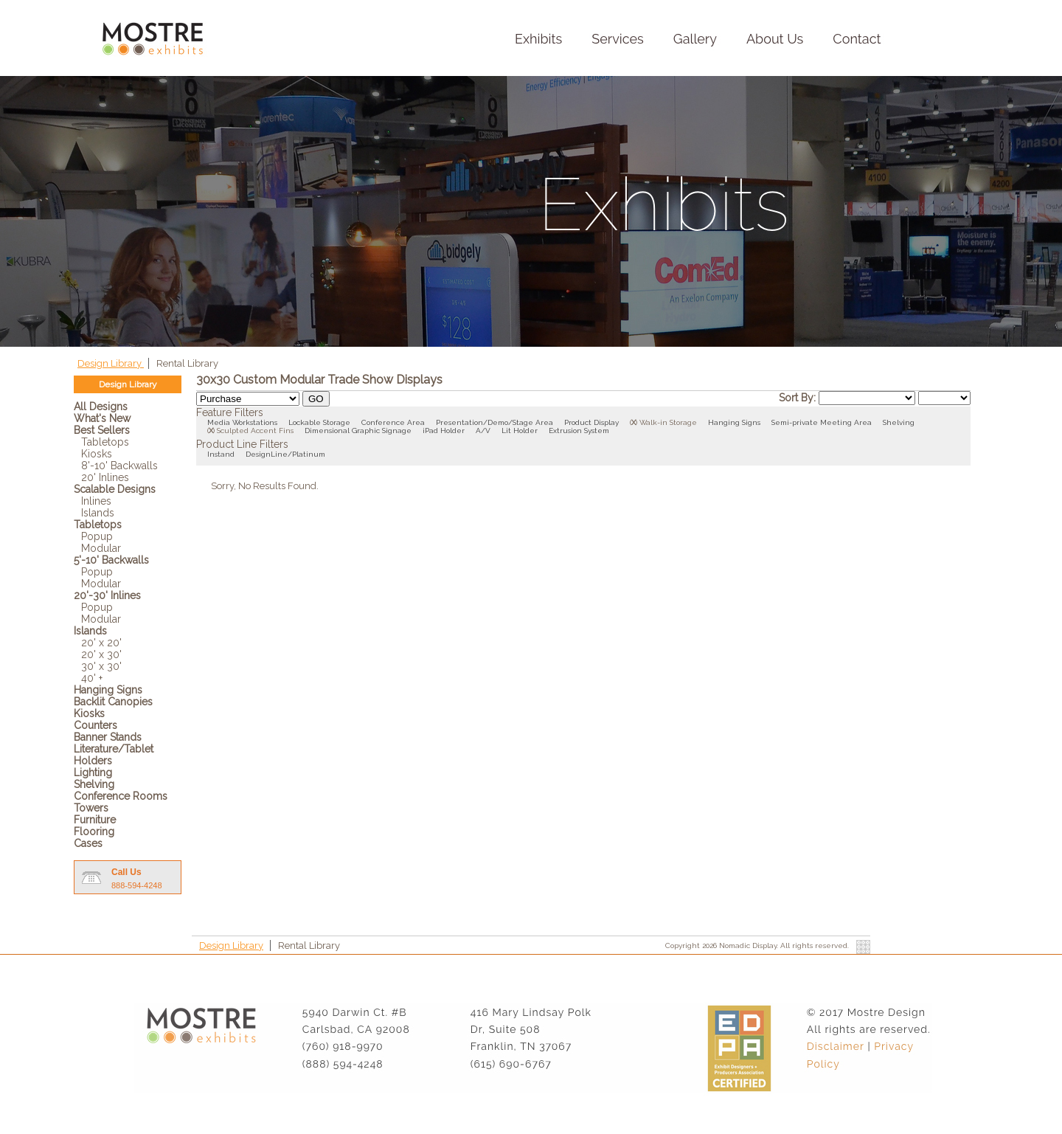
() (633, 422)
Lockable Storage (319, 422)
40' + (92, 678)
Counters (95, 725)
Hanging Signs (108, 690)
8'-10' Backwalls (119, 465)
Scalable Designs (115, 489)
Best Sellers (102, 430)
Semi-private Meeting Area (821, 422)
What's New (102, 418)
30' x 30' (101, 666)
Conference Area (393, 422)
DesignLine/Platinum (285, 454)
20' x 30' (101, 654)
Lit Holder (520, 430)
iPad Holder (444, 430)
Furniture (95, 820)
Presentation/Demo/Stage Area (494, 422)
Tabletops (105, 442)
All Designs (101, 406)
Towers (91, 808)
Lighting (93, 772)
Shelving (94, 784)
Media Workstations (242, 422)
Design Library (110, 363)
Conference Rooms (120, 796)
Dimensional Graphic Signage (358, 430)
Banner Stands (108, 737)
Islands (97, 513)
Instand (221, 454)
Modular (101, 548)
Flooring (94, 831)
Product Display (591, 422)
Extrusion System (579, 430)
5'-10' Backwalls (111, 560)
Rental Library (187, 363)
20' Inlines (105, 477)
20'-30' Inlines (107, 595)
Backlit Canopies (113, 702)
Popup (97, 536)
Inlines (96, 501)
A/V (483, 430)
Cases (88, 843)
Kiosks (96, 454)
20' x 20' (101, 643)
